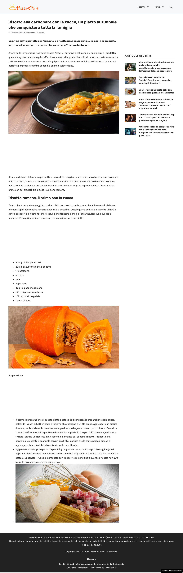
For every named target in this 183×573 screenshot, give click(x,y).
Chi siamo (71, 568)
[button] (171, 7)
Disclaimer (111, 568)
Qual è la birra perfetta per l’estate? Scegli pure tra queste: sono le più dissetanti (155, 80)
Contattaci (112, 551)
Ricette (145, 7)
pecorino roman (73, 457)
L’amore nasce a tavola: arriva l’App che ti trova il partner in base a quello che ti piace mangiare (156, 117)
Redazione (83, 568)
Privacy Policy (97, 568)
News (161, 7)
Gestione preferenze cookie (171, 570)
